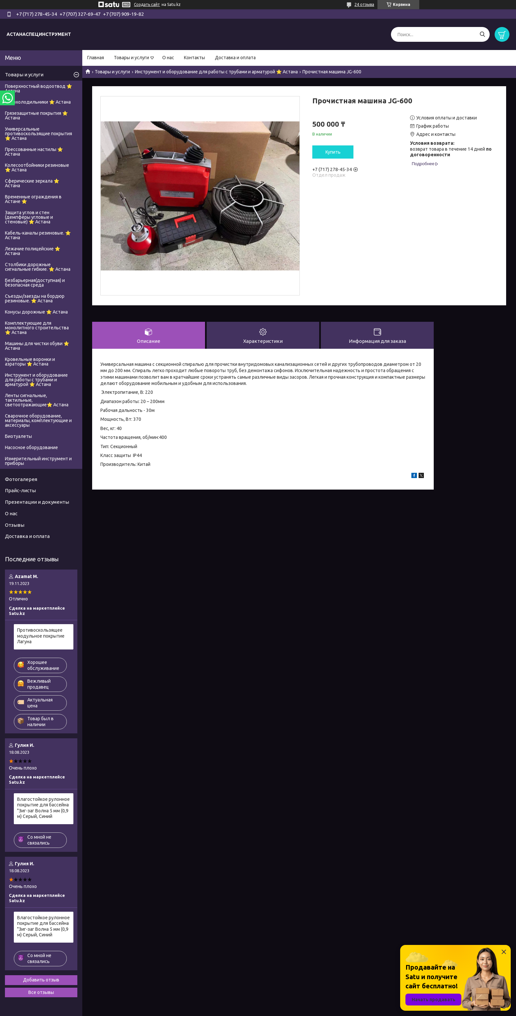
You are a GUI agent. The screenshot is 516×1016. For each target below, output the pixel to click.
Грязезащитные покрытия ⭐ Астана (36, 115)
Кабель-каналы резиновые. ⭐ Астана (38, 235)
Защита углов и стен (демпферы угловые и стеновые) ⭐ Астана (29, 217)
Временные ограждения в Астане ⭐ (33, 199)
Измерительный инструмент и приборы (38, 461)
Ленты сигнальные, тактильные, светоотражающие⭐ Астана (36, 400)
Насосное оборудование (31, 447)
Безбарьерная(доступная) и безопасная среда (35, 283)
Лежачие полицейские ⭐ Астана (32, 251)
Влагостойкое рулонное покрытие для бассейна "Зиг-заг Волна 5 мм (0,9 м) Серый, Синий (43, 808)
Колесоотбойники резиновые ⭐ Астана (37, 167)
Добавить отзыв (41, 979)
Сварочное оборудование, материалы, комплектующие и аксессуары (38, 420)
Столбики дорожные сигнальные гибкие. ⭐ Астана (37, 267)
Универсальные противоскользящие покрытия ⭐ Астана (38, 133)
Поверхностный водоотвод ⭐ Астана (38, 88)
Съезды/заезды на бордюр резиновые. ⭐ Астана (34, 298)
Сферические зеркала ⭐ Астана (32, 183)
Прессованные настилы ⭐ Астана (34, 152)
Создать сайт (147, 4)
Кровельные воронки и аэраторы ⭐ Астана (30, 362)
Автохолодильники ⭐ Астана (38, 102)
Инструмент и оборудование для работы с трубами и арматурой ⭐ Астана (216, 71)
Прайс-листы (20, 490)
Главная (95, 57)
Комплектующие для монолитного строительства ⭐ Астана (37, 327)
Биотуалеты (18, 436)
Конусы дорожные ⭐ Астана (36, 312)
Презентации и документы (37, 502)
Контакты (194, 57)
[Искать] (482, 34)
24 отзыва (364, 4)
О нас (168, 57)
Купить (333, 152)
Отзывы (14, 525)
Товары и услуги (131, 57)
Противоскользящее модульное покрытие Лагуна (40, 635)
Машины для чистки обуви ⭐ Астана (37, 346)
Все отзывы (41, 992)
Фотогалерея (21, 479)
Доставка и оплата (235, 57)
